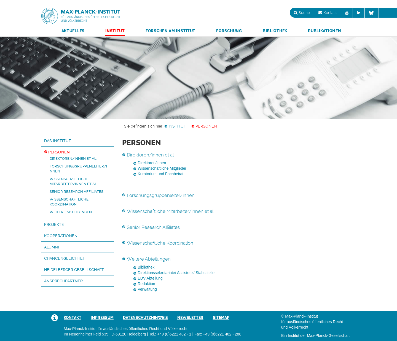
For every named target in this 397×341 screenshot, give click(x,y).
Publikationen (324, 31)
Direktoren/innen (152, 163)
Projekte (54, 224)
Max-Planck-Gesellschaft (328, 335)
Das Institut (57, 141)
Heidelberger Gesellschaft (74, 269)
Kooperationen (60, 236)
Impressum (102, 317)
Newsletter (190, 317)
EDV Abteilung (150, 278)
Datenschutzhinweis (145, 317)
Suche (302, 12)
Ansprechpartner (63, 281)
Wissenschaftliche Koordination (160, 243)
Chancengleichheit (65, 258)
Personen (206, 126)
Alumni (51, 247)
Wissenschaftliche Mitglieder (162, 168)
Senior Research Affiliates (76, 192)
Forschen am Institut (170, 31)
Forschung (229, 31)
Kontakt (327, 12)
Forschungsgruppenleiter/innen (161, 195)
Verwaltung (147, 289)
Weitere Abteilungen (71, 212)
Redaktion (146, 284)
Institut (115, 31)
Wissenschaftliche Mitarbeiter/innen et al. (170, 211)
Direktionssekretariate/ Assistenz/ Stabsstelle (176, 272)
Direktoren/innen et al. (73, 158)
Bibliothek (275, 31)
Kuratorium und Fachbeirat (161, 174)
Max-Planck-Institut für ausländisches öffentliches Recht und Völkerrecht (80, 16)
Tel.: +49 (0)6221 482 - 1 (170, 334)
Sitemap (221, 317)
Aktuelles (73, 31)
